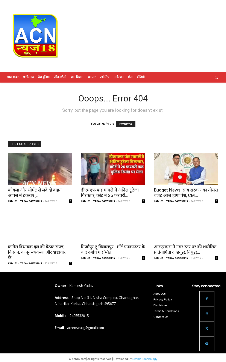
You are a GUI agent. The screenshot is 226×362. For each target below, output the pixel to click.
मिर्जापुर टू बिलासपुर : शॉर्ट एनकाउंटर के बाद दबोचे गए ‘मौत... (113, 249)
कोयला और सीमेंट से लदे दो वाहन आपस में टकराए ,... (35, 192)
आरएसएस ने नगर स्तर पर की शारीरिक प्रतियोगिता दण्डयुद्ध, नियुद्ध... (185, 249)
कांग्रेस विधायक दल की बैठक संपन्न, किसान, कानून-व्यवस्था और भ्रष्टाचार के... (37, 252)
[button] (216, 77)
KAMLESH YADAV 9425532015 (25, 201)
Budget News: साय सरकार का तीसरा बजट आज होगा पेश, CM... (186, 192)
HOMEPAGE (125, 123)
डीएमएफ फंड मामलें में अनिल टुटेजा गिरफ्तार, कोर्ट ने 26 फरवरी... (110, 192)
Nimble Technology (144, 358)
